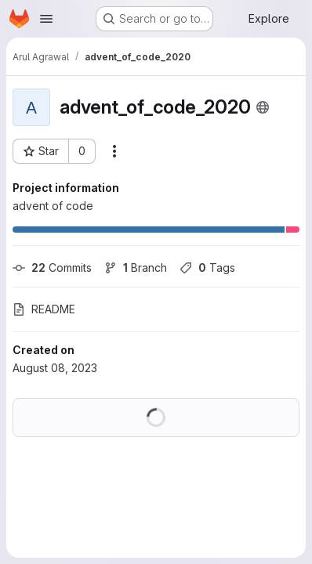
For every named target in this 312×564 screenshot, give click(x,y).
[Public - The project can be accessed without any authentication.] (262, 107)
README (44, 309)
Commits (52, 267)
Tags (207, 267)
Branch (135, 267)
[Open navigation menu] (46, 18)
